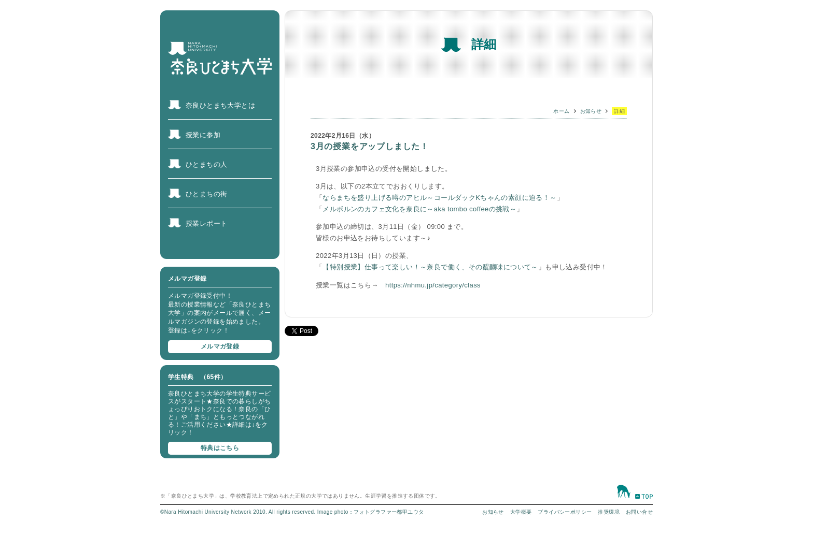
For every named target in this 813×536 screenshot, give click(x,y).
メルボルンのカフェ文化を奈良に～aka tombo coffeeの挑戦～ (419, 209)
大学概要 (521, 512)
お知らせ (591, 111)
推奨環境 (609, 512)
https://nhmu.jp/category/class (433, 285)
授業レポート (206, 223)
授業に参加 (203, 135)
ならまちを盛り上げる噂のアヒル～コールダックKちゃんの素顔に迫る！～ (439, 197)
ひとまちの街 (206, 194)
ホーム (561, 111)
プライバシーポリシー (565, 512)
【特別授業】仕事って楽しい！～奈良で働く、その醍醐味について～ (430, 267)
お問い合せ (639, 512)
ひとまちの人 (206, 164)
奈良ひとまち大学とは (220, 105)
